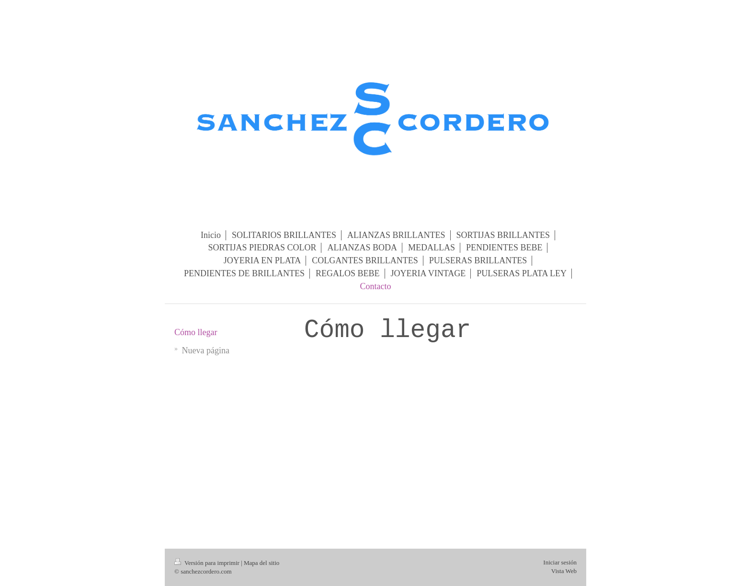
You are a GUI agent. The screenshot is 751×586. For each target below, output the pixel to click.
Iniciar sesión (560, 562)
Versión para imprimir (207, 562)
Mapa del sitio (261, 562)
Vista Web (564, 571)
